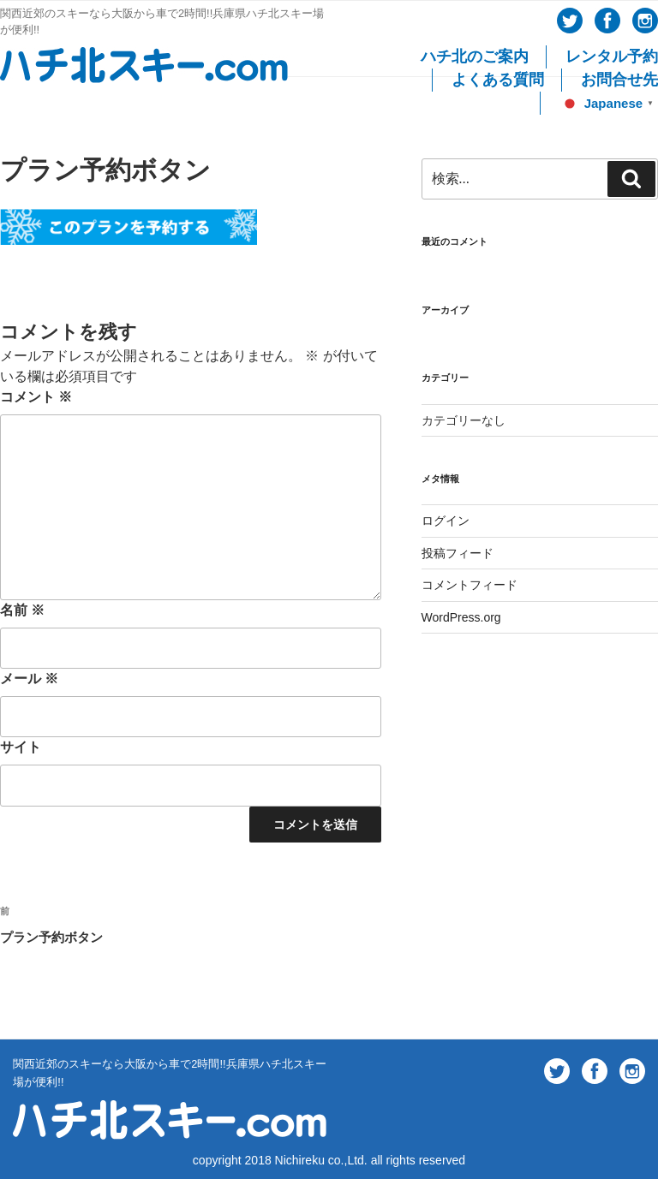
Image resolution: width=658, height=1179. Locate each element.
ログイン (446, 520)
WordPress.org (461, 617)
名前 (22, 610)
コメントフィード (469, 585)
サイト (20, 747)
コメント (36, 397)
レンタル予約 (611, 56)
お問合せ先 (619, 79)
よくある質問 (498, 79)
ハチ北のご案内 (475, 56)
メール (29, 678)
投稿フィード (458, 553)
